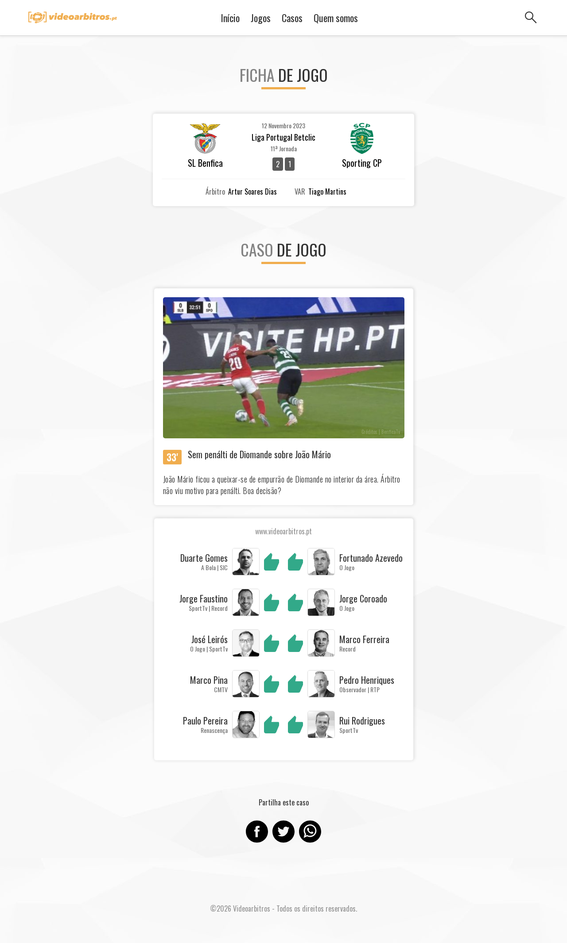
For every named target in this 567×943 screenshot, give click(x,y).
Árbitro (215, 191)
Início (230, 18)
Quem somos (336, 18)
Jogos (261, 18)
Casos (292, 18)
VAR (300, 191)
